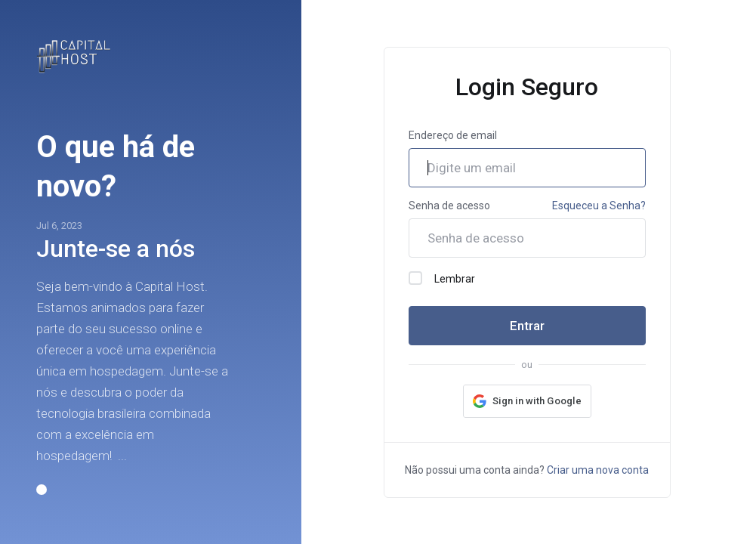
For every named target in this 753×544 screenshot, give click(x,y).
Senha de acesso (449, 205)
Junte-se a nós (115, 248)
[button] (41, 489)
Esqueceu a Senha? (599, 205)
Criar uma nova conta (598, 470)
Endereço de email (453, 135)
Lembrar (442, 278)
